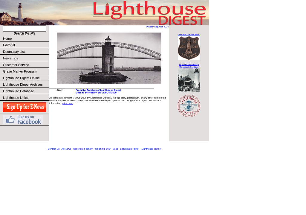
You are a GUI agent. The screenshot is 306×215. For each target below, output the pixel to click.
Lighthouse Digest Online (21, 78)
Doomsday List (14, 51)
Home (7, 38)
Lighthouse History (151, 149)
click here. (67, 103)
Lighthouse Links (15, 97)
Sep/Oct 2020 (161, 26)
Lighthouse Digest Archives (23, 84)
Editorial (26, 45)
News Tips (10, 58)
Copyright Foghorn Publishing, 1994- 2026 (95, 149)
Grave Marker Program (19, 71)
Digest (149, 26)
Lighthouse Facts (129, 149)
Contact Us (54, 149)
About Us (66, 149)
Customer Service (26, 65)
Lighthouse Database (18, 91)
